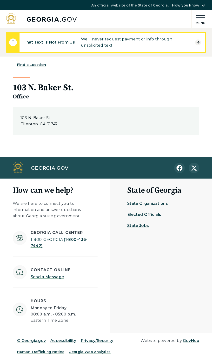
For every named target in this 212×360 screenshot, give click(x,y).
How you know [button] (185, 5)
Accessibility (63, 340)
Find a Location (31, 64)
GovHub (191, 340)
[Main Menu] (199, 19)
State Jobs (138, 225)
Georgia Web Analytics (90, 352)
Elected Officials (144, 214)
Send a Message (47, 277)
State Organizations (147, 203)
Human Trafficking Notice (40, 352)
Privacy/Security (97, 340)
